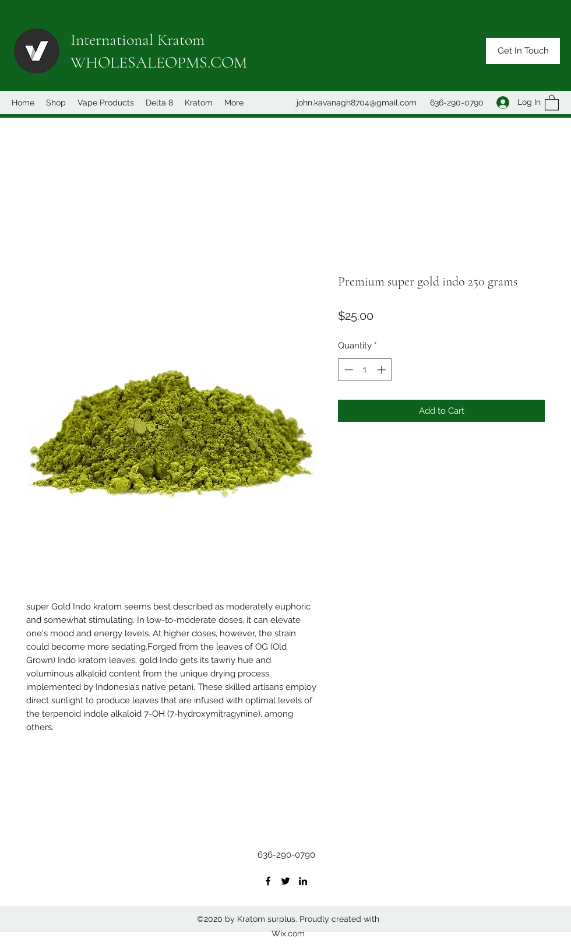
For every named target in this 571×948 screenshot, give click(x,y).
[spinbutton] (365, 369)
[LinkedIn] (303, 881)
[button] (523, 51)
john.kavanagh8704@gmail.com (357, 102)
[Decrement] (347, 369)
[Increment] (382, 369)
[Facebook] (268, 881)
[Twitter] (285, 881)
